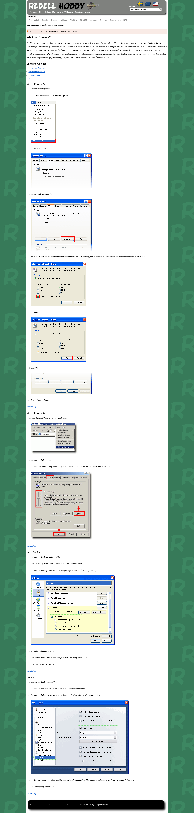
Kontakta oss (69, 805)
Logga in (88, 12)
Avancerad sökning (57, 805)
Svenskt (93, 20)
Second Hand (115, 20)
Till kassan (68, 12)
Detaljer (45, 20)
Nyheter (103, 20)
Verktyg (73, 20)
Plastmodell (34, 20)
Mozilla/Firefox (35, 75)
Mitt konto (33, 12)
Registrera (79, 12)
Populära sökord (44, 805)
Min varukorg (57, 12)
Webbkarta (33, 805)
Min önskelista (45, 12)
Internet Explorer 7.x (37, 68)
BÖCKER (83, 20)
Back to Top (31, 407)
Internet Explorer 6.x (37, 72)
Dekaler (54, 20)
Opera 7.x (32, 79)
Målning (64, 20)
